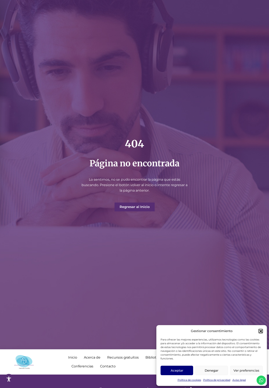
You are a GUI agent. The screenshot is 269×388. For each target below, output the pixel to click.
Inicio (72, 357)
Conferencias (82, 366)
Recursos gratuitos (123, 357)
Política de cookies (189, 379)
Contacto (108, 366)
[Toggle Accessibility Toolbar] (9, 379)
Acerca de (92, 357)
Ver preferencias (246, 370)
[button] (260, 331)
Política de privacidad (216, 379)
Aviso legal (239, 379)
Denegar (211, 370)
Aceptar (177, 370)
